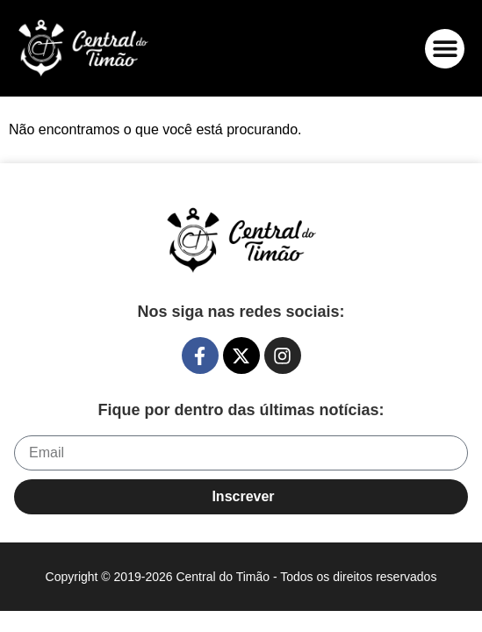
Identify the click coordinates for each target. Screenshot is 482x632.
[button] (444, 48)
